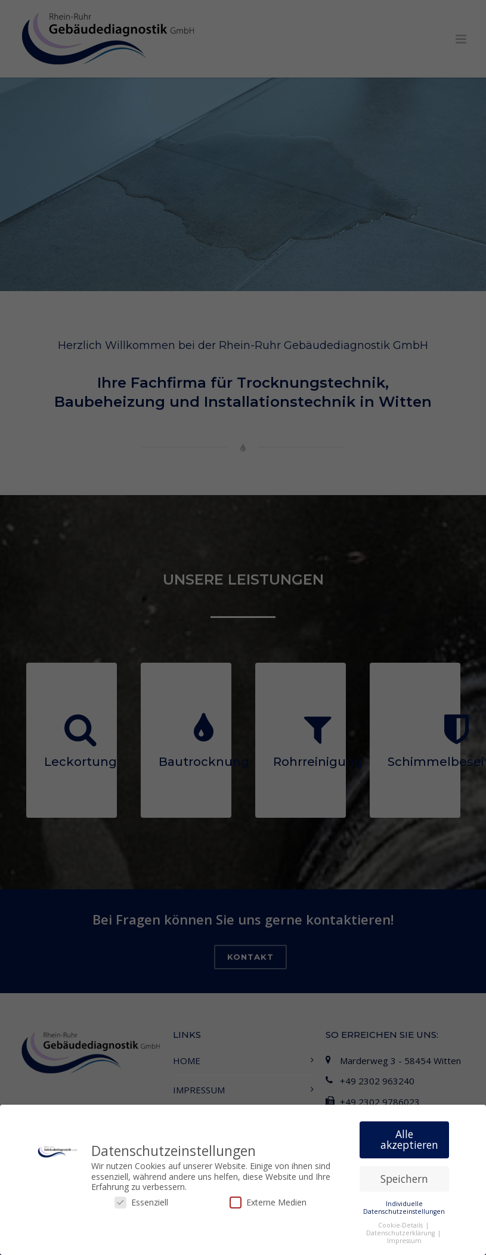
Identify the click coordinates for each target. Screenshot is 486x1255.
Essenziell (141, 1203)
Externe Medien (268, 1203)
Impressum (404, 1242)
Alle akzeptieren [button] (409, 1141)
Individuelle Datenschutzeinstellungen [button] (404, 1209)
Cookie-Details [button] (401, 1226)
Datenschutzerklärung (401, 1234)
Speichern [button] (404, 1180)
